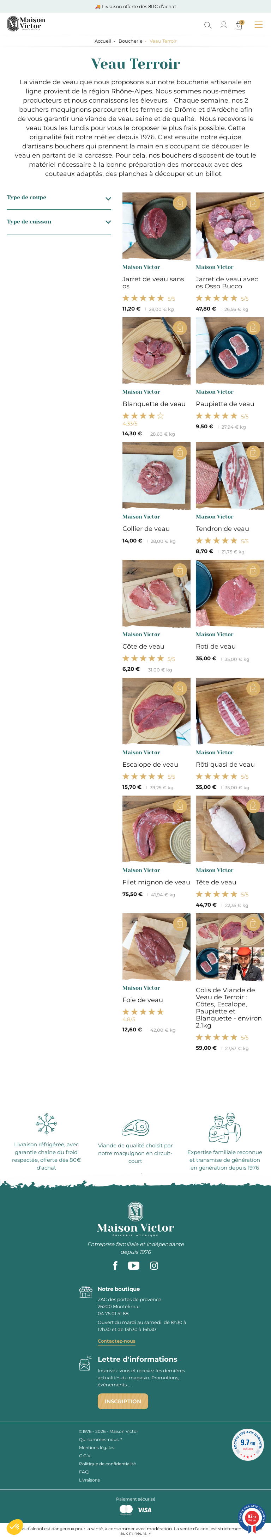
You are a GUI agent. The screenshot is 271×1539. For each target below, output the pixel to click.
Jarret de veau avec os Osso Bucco (227, 283)
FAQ (84, 1471)
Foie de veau (142, 1000)
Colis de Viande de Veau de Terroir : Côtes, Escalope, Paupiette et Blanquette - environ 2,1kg (229, 1008)
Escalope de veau (150, 764)
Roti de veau (216, 646)
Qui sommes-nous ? (100, 1439)
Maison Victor (141, 267)
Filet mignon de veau (156, 882)
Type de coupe (59, 197)
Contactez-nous (117, 1341)
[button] (14, 1527)
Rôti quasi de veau (225, 764)
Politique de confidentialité (107, 1463)
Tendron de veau (222, 528)
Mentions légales (96, 1447)
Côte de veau (143, 646)
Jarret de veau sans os (153, 283)
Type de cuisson (59, 221)
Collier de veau (146, 528)
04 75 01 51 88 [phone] (113, 1313)
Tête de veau (216, 882)
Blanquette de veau (154, 403)
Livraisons (89, 1480)
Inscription (123, 1401)
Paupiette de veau (225, 403)
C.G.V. (85, 1455)
